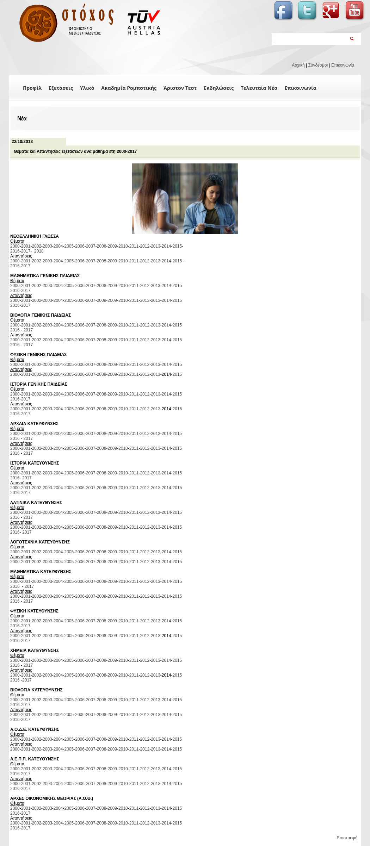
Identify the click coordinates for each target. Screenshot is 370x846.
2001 (26, 246)
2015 (177, 246)
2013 (155, 246)
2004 (58, 246)
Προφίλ (32, 88)
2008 (101, 246)
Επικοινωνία (342, 65)
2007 (90, 246)
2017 (26, 251)
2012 (144, 246)
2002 (36, 246)
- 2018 (36, 251)
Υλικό (87, 88)
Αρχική (298, 65)
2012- (145, 448)
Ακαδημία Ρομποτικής (128, 88)
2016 (15, 251)
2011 (134, 246)
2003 (47, 246)
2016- (15, 290)
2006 (80, 246)
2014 (166, 246)
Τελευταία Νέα (259, 88)
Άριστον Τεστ (180, 88)
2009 (112, 246)
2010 (123, 246)
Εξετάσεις (61, 88)
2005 (69, 246)
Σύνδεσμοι (318, 65)
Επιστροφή (347, 837)
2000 (15, 246)
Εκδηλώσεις (219, 88)
